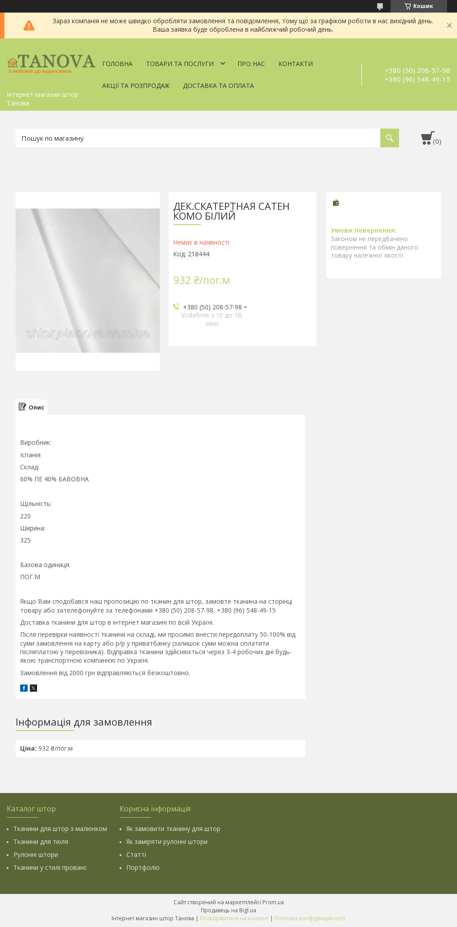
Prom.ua (273, 902)
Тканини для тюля (40, 841)
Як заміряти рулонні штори (167, 841)
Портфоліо (143, 867)
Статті (136, 854)
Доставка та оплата (218, 85)
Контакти (295, 63)
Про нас (251, 63)
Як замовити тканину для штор (173, 828)
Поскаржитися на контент (234, 918)
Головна (117, 63)
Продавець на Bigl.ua (228, 910)
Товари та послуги (180, 63)
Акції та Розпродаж (136, 85)
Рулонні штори (35, 854)
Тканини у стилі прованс (50, 867)
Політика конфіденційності (309, 918)
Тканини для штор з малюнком (60, 828)
